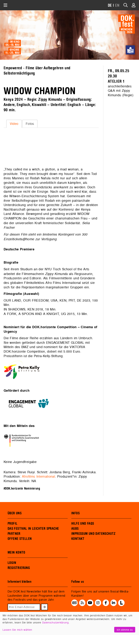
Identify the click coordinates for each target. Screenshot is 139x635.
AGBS (75, 528)
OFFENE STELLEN (20, 539)
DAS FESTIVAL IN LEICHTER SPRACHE (33, 528)
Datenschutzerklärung (55, 622)
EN (117, 5)
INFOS (75, 513)
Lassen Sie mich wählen (17, 629)
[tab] (14, 124)
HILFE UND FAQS (82, 523)
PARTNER (14, 533)
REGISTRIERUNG (19, 568)
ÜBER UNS (15, 513)
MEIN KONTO (16, 552)
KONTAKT (78, 539)
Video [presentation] (14, 123)
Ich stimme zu (125, 629)
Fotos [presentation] (30, 123)
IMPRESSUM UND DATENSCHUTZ (93, 533)
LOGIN (12, 563)
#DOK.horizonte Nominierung (22, 488)
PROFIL (12, 523)
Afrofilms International (38, 476)
